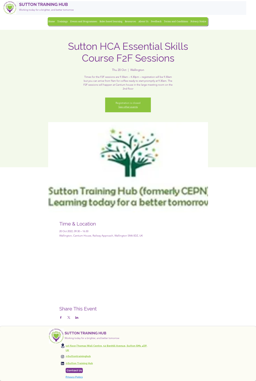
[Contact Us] (74, 370)
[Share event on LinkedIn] (76, 317)
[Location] (63, 345)
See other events (128, 106)
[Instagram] (62, 356)
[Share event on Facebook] (60, 317)
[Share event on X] (68, 317)
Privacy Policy (74, 377)
